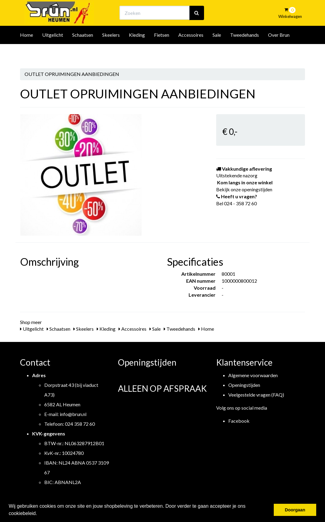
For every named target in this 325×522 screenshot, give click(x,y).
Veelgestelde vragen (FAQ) (256, 394)
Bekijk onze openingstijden (168, 11)
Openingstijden (244, 385)
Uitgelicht (52, 51)
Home (26, 51)
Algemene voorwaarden (253, 375)
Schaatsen (82, 51)
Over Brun (279, 51)
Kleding (137, 51)
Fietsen (161, 51)
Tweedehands (244, 51)
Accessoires (190, 51)
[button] (39, 514)
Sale (217, 51)
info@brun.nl (73, 414)
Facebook (239, 421)
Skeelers (111, 51)
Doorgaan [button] (295, 509)
